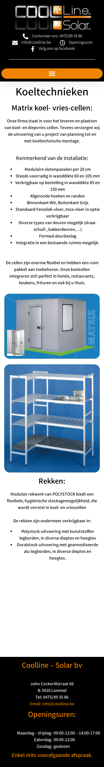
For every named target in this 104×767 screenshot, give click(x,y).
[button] (52, 73)
